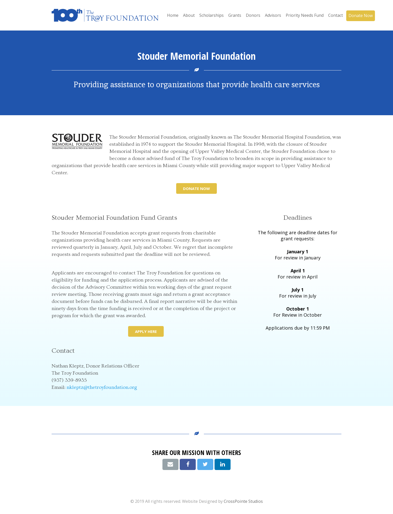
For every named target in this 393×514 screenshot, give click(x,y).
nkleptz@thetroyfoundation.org (102, 387)
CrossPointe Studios (243, 501)
